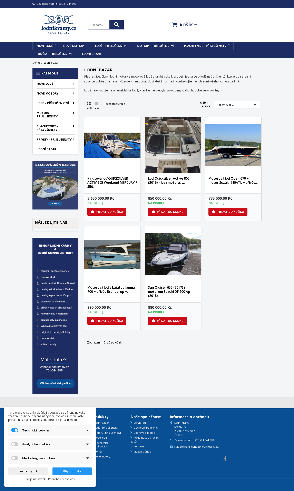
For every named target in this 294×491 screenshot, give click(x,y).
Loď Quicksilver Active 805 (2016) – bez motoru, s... (168, 180)
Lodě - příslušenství (111, 46)
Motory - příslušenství (155, 46)
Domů (98, 451)
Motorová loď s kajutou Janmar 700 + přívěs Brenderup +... (111, 289)
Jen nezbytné (27, 471)
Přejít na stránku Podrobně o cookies (50, 479)
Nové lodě (45, 46)
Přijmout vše (72, 471)
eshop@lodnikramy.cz (205, 446)
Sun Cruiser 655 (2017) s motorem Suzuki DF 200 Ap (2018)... (169, 291)
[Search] (106, 24)
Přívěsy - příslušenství (54, 54)
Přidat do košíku (107, 212)
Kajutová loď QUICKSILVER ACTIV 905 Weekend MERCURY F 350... (112, 182)
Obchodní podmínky (145, 427)
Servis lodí (139, 423)
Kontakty (139, 446)
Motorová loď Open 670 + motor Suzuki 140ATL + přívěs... (233, 180)
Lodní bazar (91, 54)
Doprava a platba (144, 433)
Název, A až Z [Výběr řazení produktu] (237, 104)
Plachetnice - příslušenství (205, 46)
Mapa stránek (142, 451)
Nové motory (74, 46)
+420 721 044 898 (66, 4)
